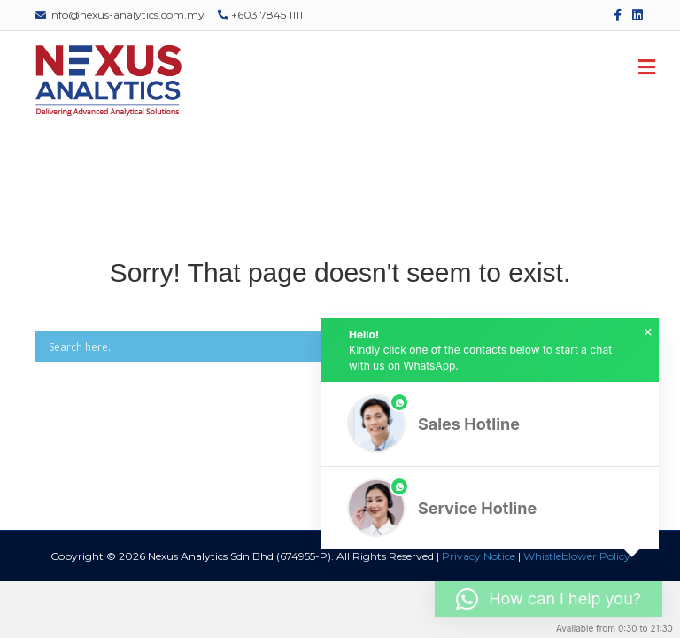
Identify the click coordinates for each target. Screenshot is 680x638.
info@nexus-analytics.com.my (120, 14)
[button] (490, 424)
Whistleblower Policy (576, 556)
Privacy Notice (478, 556)
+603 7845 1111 (260, 14)
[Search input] (314, 346)
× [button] (648, 332)
